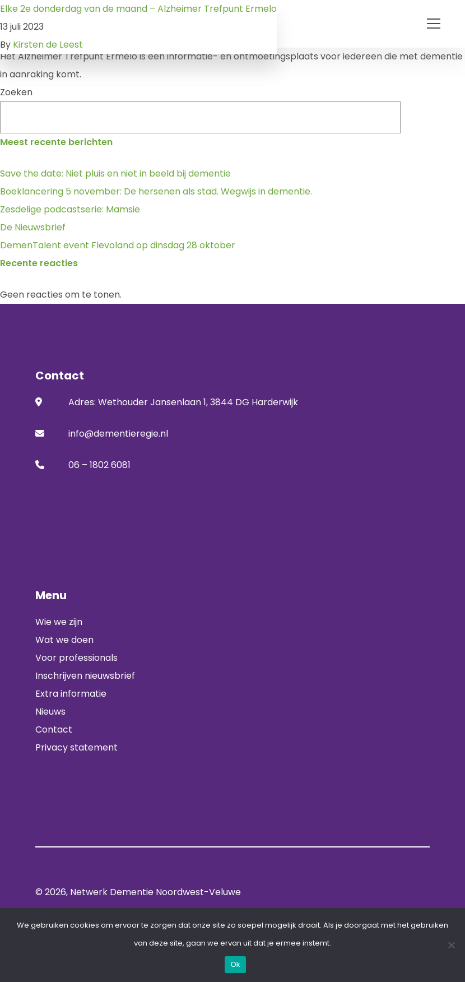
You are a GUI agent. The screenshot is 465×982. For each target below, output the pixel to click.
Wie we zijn (58, 621)
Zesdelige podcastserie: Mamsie (70, 209)
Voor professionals (76, 657)
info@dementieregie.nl (118, 433)
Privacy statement (76, 747)
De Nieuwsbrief (33, 227)
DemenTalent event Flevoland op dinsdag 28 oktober (117, 245)
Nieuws (50, 711)
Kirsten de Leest (48, 44)
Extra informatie (70, 693)
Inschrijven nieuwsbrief (85, 675)
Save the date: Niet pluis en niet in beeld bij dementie (115, 173)
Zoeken (16, 92)
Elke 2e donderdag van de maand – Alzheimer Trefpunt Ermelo (138, 8)
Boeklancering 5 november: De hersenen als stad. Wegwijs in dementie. (156, 191)
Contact (53, 729)
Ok (235, 964)
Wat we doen (64, 639)
